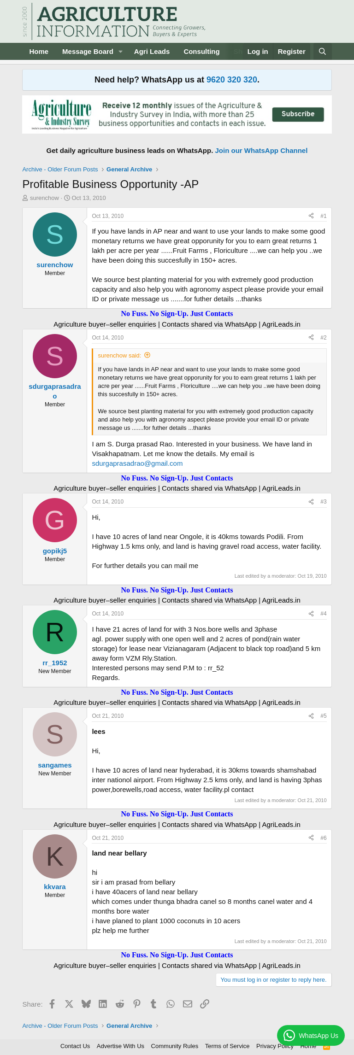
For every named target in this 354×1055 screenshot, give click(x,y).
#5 (323, 716)
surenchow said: (119, 355)
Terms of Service (227, 1046)
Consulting (201, 51)
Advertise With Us (120, 1046)
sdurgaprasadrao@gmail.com (137, 463)
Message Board (87, 51)
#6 (323, 838)
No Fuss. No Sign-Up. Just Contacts (177, 313)
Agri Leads (152, 51)
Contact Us (75, 1046)
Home (38, 51)
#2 (323, 337)
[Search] (322, 51)
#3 (323, 501)
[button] (120, 51)
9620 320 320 (231, 79)
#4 (323, 613)
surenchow (44, 197)
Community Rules (175, 1046)
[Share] (311, 216)
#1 (323, 216)
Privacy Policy (275, 1046)
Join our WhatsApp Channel (261, 150)
